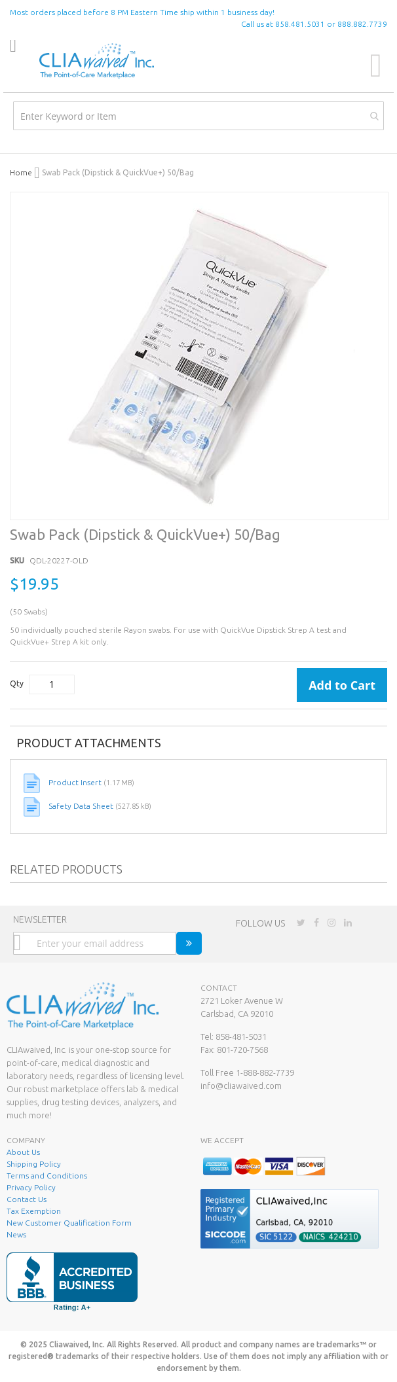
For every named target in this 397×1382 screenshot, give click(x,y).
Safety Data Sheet (81, 806)
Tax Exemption (34, 1211)
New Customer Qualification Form (69, 1222)
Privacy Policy (31, 1187)
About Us (23, 1152)
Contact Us (27, 1199)
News (16, 1234)
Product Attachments (88, 742)
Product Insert (76, 782)
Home (22, 172)
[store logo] (96, 61)
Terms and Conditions (47, 1175)
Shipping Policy (34, 1164)
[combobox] (198, 115)
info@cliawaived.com (241, 1085)
